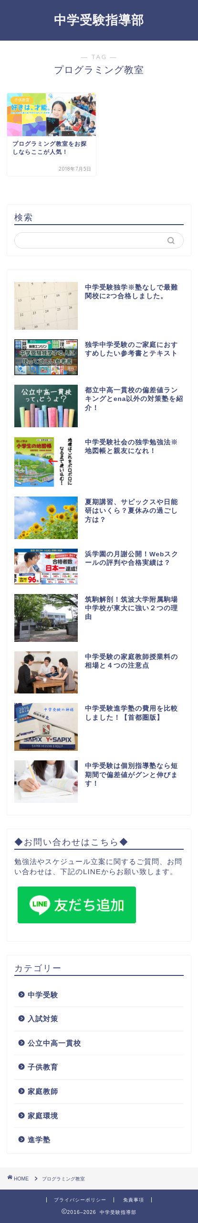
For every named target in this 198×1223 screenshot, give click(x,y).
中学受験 (43, 995)
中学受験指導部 (99, 19)
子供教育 (43, 1067)
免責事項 (133, 1199)
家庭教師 (43, 1091)
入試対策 (43, 1019)
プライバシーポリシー (80, 1199)
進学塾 (39, 1140)
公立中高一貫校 (54, 1043)
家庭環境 (43, 1116)
